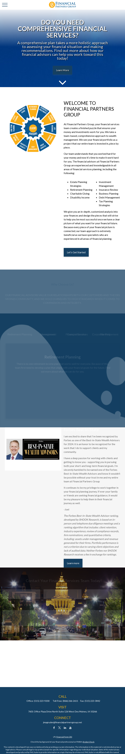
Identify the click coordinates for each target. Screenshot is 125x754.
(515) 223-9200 (41, 700)
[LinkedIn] (65, 728)
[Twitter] (59, 728)
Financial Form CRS (64, 737)
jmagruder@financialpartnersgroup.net (62, 722)
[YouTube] (70, 728)
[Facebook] (54, 728)
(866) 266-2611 (70, 700)
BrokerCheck (88, 742)
